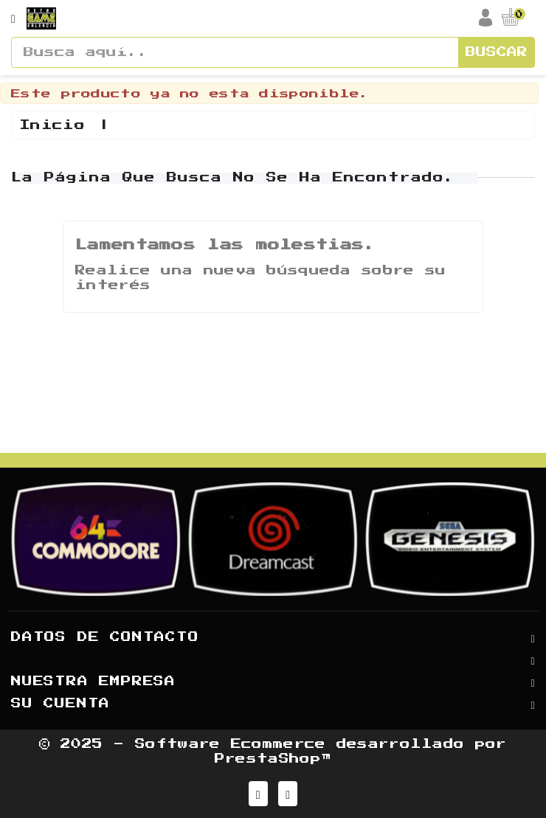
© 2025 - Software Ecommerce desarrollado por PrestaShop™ (272, 751)
